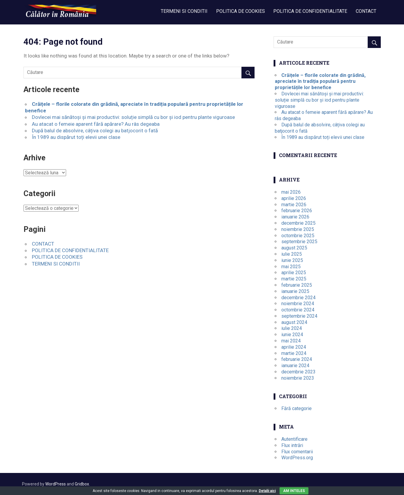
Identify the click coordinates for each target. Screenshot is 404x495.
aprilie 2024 (293, 347)
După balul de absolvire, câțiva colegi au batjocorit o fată (95, 131)
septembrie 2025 (299, 241)
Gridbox (82, 484)
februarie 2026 (296, 210)
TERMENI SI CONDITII (184, 11)
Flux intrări (292, 445)
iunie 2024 (292, 334)
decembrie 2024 (298, 297)
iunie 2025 (292, 260)
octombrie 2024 (297, 310)
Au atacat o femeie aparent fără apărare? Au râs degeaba (96, 124)
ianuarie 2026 (295, 217)
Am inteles (294, 491)
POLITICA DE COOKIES (240, 11)
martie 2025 (293, 279)
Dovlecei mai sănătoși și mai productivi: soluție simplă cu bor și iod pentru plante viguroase (133, 117)
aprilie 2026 (293, 198)
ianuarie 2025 (295, 291)
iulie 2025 (291, 254)
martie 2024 (293, 353)
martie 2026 (293, 204)
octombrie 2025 (297, 235)
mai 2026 (291, 192)
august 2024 (294, 322)
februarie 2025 (296, 285)
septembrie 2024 (299, 316)
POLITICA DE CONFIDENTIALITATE (310, 11)
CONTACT (366, 11)
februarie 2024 (296, 359)
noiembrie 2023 (297, 378)
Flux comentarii (297, 451)
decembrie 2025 (298, 223)
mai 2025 (291, 266)
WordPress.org (297, 457)
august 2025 (294, 248)
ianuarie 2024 (295, 365)
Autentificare (294, 439)
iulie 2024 (291, 328)
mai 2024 (291, 341)
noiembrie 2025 (297, 229)
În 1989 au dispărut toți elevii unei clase (76, 137)
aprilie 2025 (293, 272)
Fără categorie (296, 408)
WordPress (55, 484)
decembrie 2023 (298, 372)
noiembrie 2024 (297, 303)
